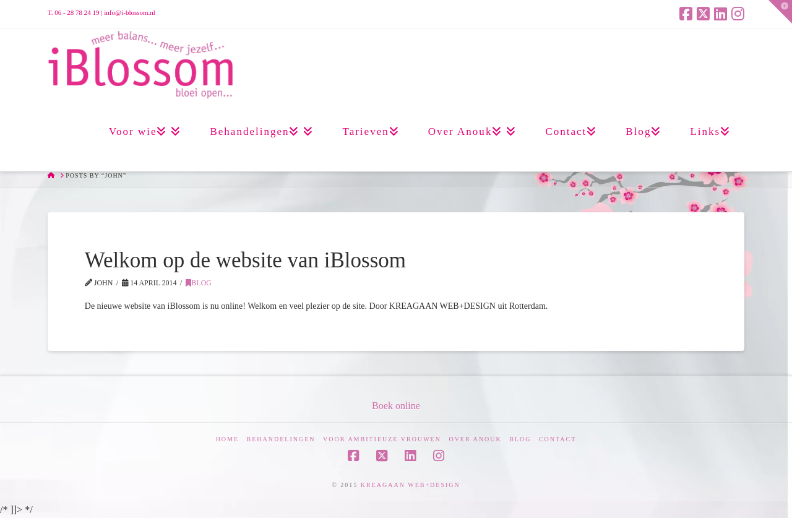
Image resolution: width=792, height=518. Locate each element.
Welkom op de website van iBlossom (245, 260)
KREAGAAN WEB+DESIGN (410, 484)
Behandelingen (281, 439)
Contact (557, 439)
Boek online (396, 405)
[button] (780, 12)
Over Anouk (475, 439)
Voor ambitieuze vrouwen (382, 439)
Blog (199, 282)
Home (227, 439)
